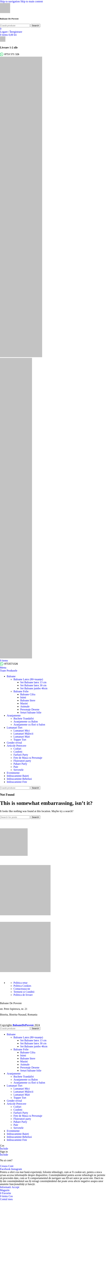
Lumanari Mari (21, 736)
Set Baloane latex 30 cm (33, 685)
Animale (24, 706)
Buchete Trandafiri (23, 718)
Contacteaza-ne (21, 988)
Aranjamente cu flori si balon (29, 724)
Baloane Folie (20, 691)
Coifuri (17, 748)
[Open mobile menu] (3, 667)
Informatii (6, 1187)
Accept (15, 1187)
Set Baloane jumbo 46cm (33, 688)
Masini (24, 703)
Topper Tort (19, 739)
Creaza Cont (6, 1166)
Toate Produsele (8, 670)
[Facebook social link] (5, 1169)
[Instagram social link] (16, 1169)
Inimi (23, 697)
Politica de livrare (23, 994)
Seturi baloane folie (30, 712)
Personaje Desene (29, 709)
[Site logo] (5, 12)
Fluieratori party (22, 760)
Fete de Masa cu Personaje (27, 757)
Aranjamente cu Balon (25, 721)
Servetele (18, 769)
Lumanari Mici (21, 730)
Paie (15, 766)
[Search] (15, 25)
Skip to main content (31, 1)
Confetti (17, 751)
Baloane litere (27, 700)
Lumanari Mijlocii (23, 733)
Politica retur (20, 982)
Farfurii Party (20, 754)
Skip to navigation (10, 1)
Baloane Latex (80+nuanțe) (28, 679)
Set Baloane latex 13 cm (33, 682)
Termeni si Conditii (23, 991)
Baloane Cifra (27, 694)
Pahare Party (20, 763)
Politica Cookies (22, 985)
